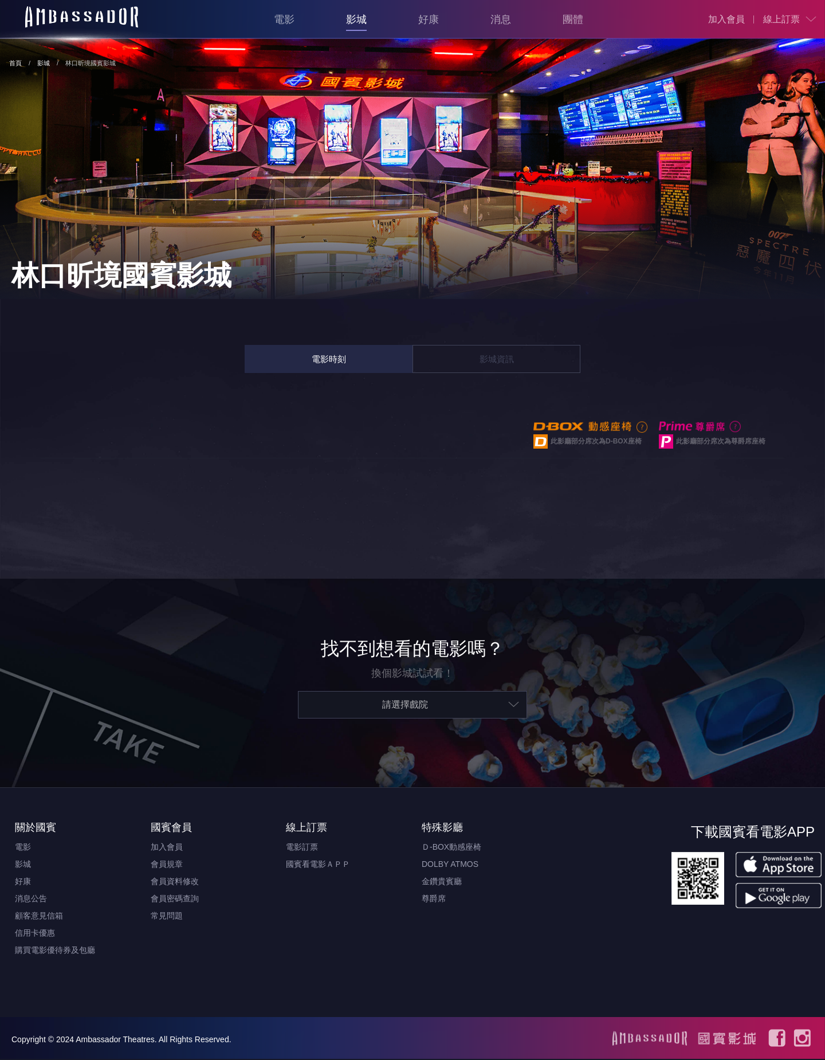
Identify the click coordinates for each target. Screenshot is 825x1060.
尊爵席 (434, 899)
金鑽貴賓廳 (442, 882)
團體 (573, 19)
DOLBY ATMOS (450, 865)
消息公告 (31, 899)
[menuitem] (726, 19)
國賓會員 (171, 828)
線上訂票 (781, 19)
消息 (500, 19)
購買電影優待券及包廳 (55, 951)
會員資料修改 (175, 882)
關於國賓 (35, 828)
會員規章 (167, 865)
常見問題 (167, 916)
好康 (428, 19)
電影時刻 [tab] (329, 359)
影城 (356, 19)
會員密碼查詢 (175, 899)
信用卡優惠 (35, 934)
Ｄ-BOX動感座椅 (451, 848)
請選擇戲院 (405, 705)
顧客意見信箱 (39, 916)
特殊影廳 (442, 828)
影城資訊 (497, 359)
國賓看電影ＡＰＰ (318, 865)
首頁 (15, 63)
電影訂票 (302, 848)
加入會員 (726, 19)
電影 (284, 19)
